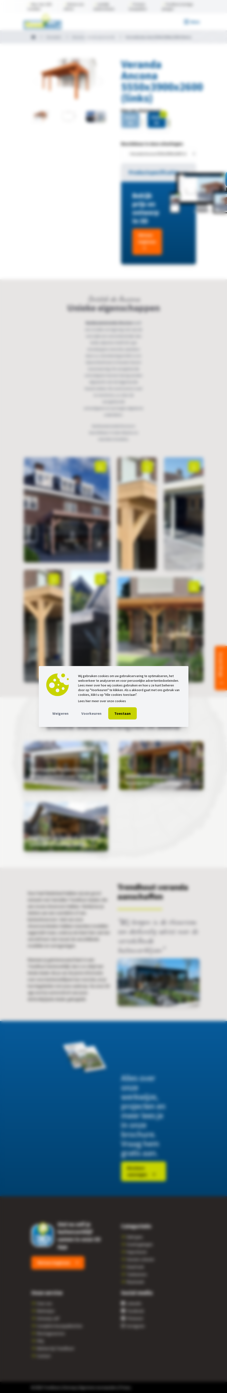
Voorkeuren (91, 713)
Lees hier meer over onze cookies (102, 701)
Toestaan (122, 713)
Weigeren (60, 713)
